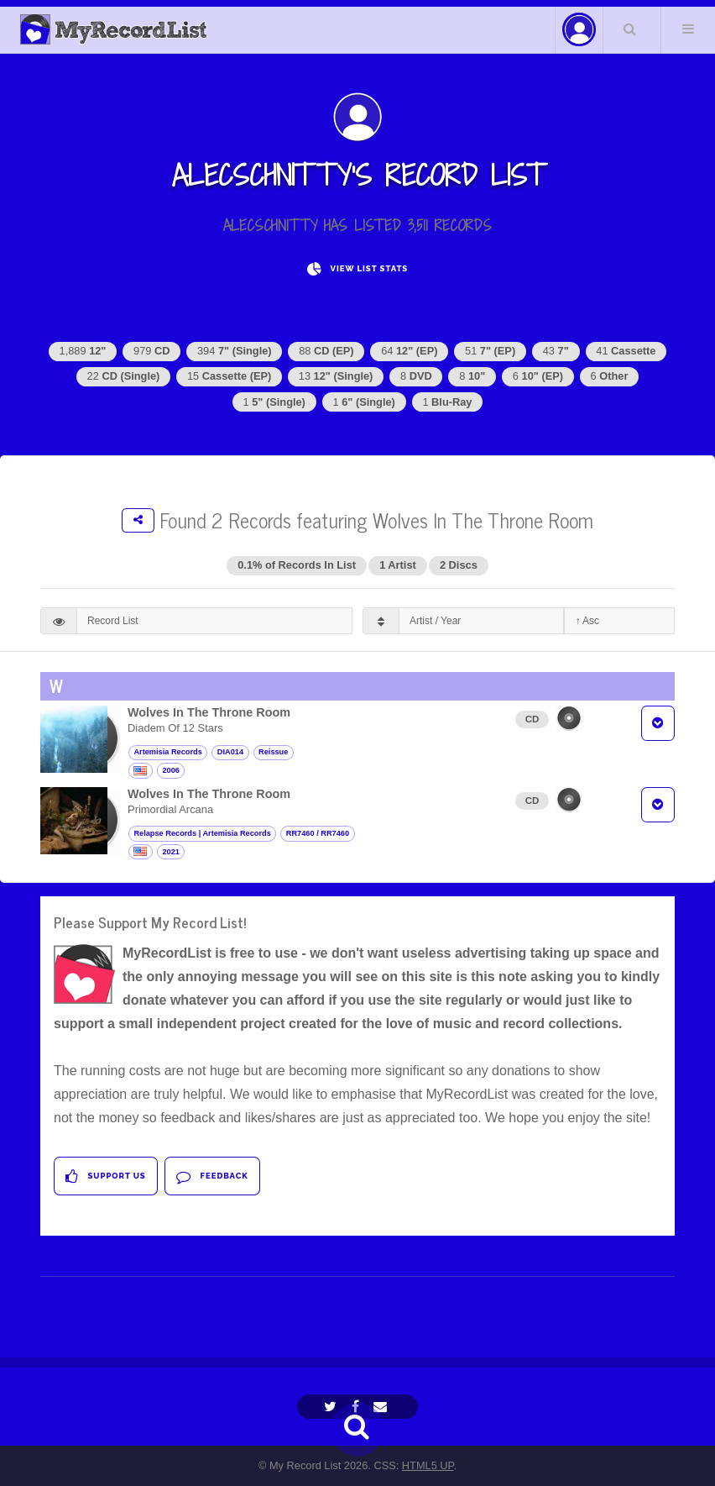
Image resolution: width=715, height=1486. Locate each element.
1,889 (83, 350)
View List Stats (357, 269)
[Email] (382, 1406)
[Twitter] (332, 1406)
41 (625, 350)
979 (151, 350)
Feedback (212, 1176)
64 (409, 350)
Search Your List (630, 28)
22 (123, 376)
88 (326, 350)
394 (234, 350)
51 (490, 350)
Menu (688, 28)
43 (556, 350)
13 (336, 376)
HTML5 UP (428, 1465)
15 (229, 376)
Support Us (105, 1176)
